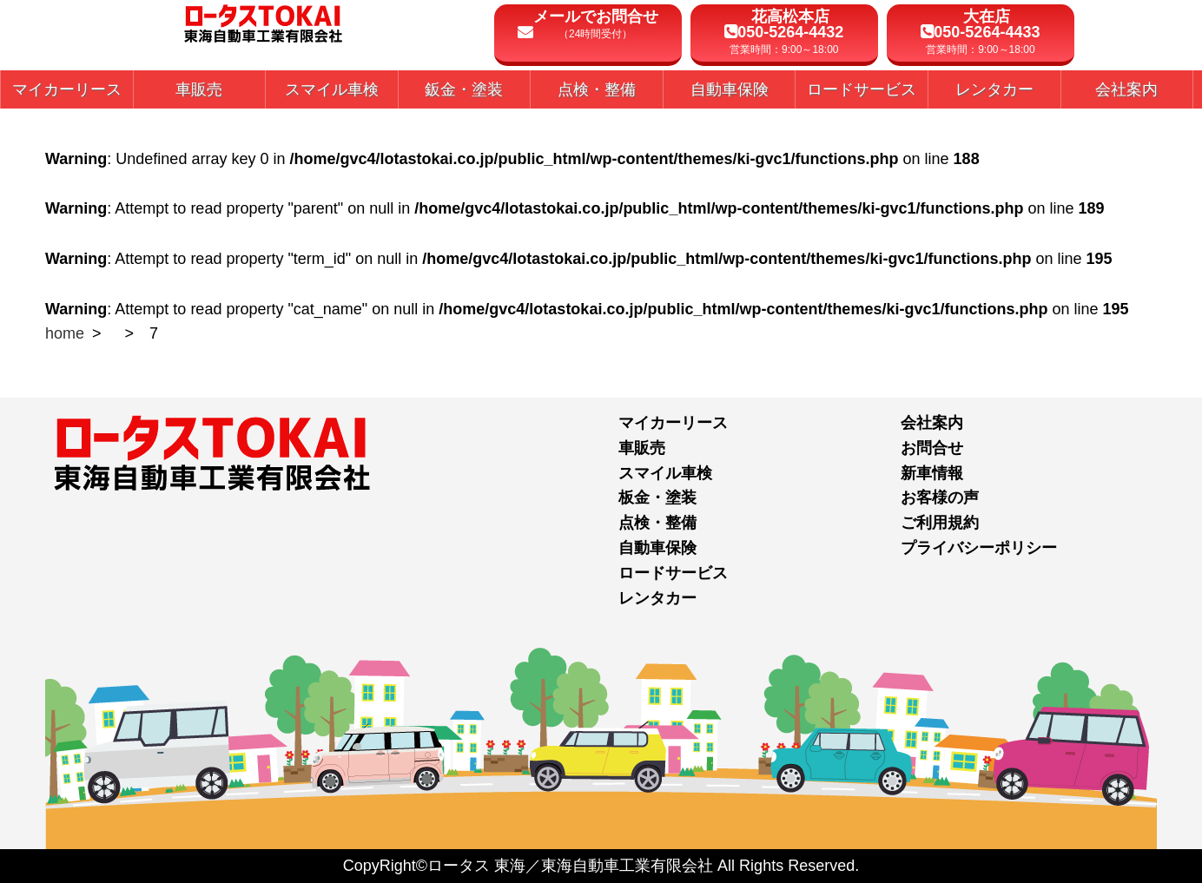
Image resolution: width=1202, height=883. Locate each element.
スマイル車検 (665, 473)
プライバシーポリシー (979, 548)
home (64, 333)
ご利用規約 (940, 522)
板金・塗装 (657, 497)
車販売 (641, 448)
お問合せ (932, 448)
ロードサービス (673, 573)
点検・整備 (657, 522)
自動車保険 (657, 548)
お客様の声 (940, 497)
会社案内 (932, 423)
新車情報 (932, 473)
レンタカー (657, 598)
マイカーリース (673, 423)
